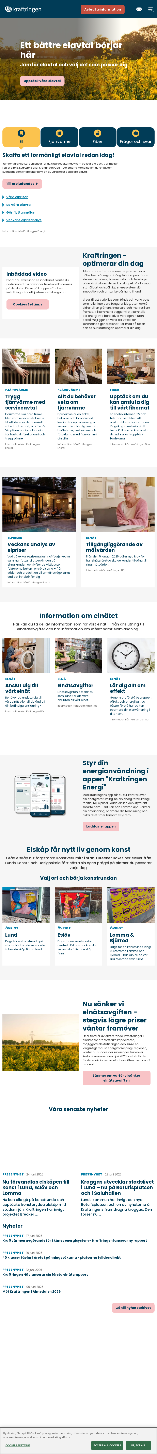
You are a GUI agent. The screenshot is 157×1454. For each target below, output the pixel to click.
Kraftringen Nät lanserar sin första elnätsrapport (45, 1274)
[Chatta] (139, 9)
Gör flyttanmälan (20, 212)
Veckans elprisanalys (24, 220)
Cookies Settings (27, 304)
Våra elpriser (17, 197)
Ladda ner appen (101, 826)
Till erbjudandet (20, 183)
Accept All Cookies (107, 1445)
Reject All (138, 1445)
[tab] (21, 137)
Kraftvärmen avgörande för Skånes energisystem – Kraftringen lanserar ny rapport (74, 1240)
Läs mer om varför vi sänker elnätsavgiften (116, 1078)
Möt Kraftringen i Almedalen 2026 (31, 1291)
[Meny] (151, 9)
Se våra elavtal (18, 204)
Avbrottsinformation (102, 9)
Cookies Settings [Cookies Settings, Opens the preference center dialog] (17, 1445)
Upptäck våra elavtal (42, 81)
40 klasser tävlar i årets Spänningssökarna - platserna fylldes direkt (61, 1257)
